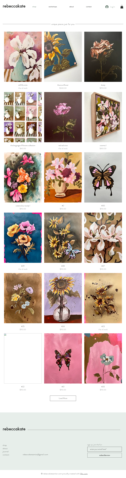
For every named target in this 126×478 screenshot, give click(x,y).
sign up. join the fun (94, 445)
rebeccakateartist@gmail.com (35, 454)
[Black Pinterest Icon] (15, 243)
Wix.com (84, 473)
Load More (63, 398)
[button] (121, 6)
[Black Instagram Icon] (15, 238)
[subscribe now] (104, 455)
